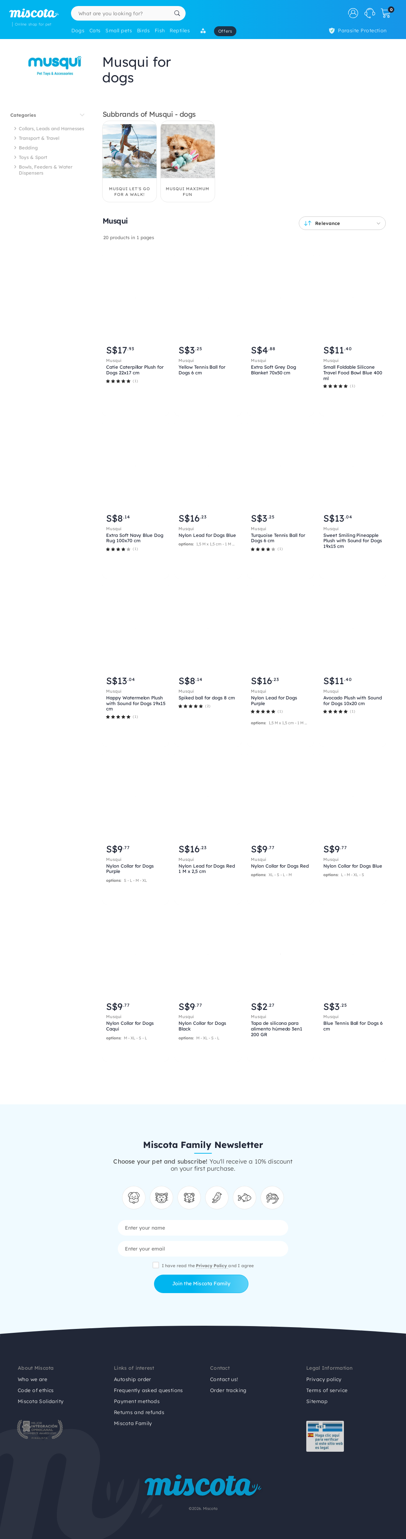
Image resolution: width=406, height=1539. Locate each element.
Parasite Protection (358, 30)
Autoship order (132, 1379)
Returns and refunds (139, 1412)
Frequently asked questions (148, 1390)
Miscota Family (133, 1423)
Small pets (118, 30)
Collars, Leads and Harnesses (51, 128)
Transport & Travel (39, 138)
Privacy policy (324, 1379)
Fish (160, 30)
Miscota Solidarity (41, 1401)
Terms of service (327, 1390)
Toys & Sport (33, 157)
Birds (143, 30)
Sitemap (317, 1401)
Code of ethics (36, 1390)
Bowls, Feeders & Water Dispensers (45, 170)
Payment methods (137, 1401)
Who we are (32, 1379)
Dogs (77, 30)
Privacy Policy (212, 1265)
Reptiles (180, 30)
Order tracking (228, 1390)
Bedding (28, 147)
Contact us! (224, 1379)
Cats (95, 30)
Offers (225, 31)
